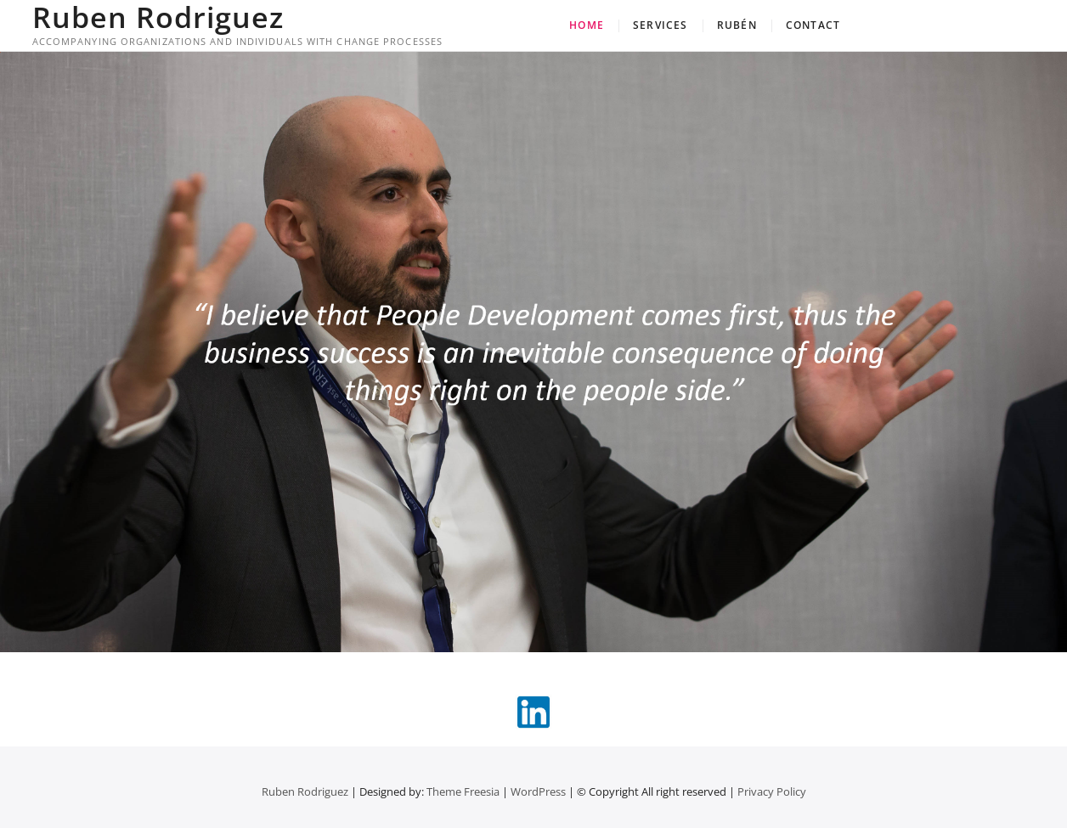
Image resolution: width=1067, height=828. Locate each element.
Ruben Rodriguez (158, 17)
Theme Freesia (463, 791)
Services (660, 25)
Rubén (737, 25)
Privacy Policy (771, 791)
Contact (813, 25)
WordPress (538, 791)
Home (586, 25)
